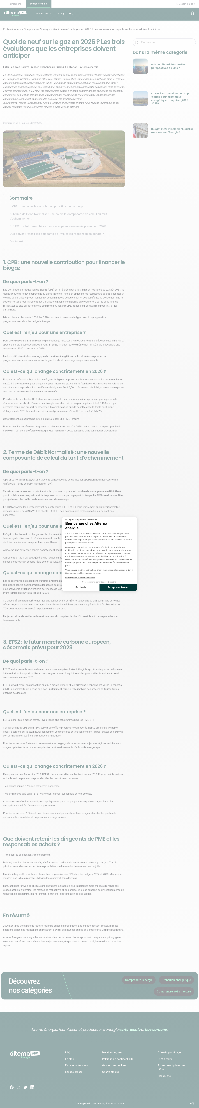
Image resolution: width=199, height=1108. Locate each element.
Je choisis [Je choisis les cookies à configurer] (81, 587)
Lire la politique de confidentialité (80, 577)
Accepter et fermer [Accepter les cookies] (118, 587)
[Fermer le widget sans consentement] (81, 519)
